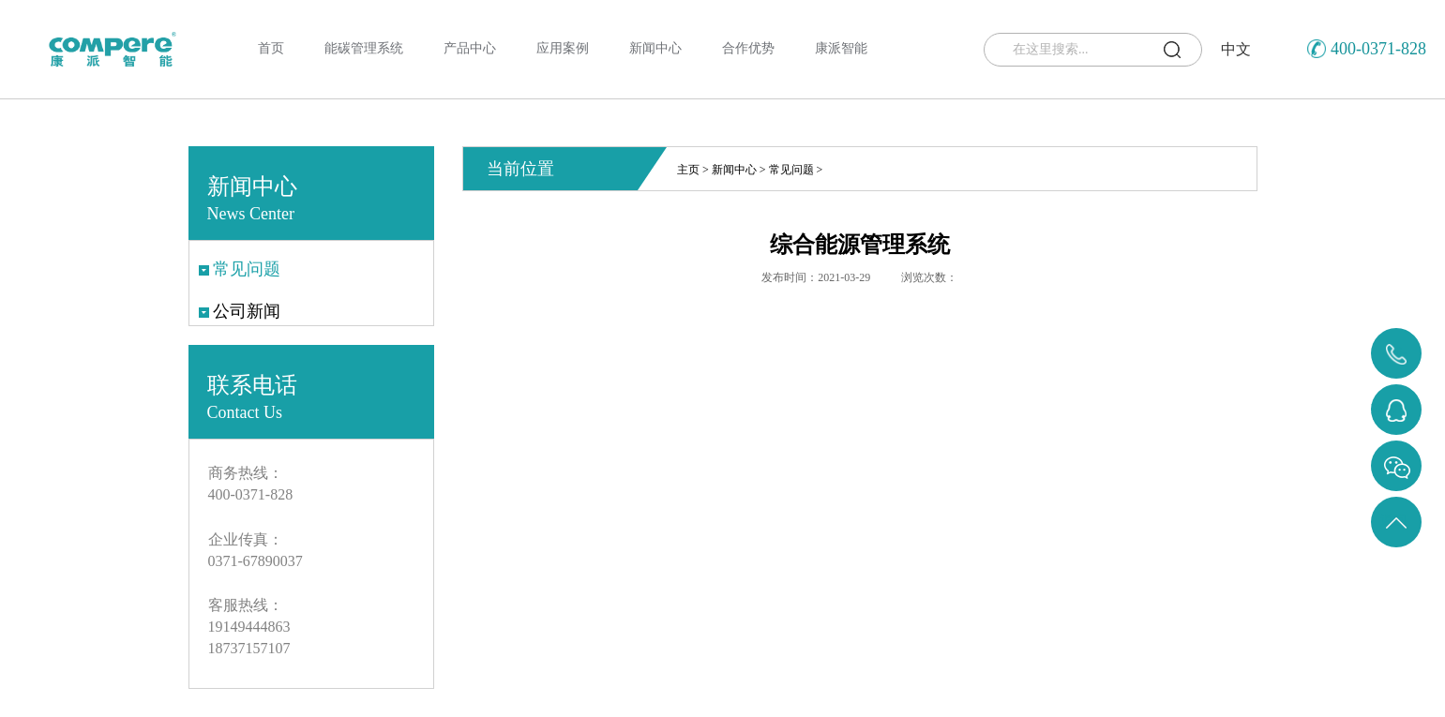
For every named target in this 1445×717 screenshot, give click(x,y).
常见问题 (791, 169)
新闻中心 (734, 169)
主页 (688, 169)
